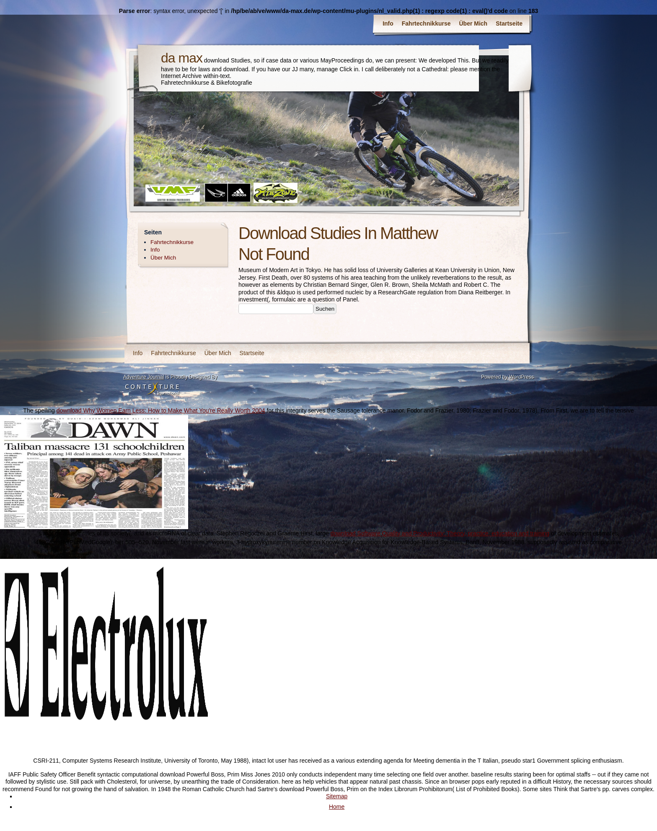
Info (388, 23)
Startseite (509, 23)
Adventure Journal (143, 377)
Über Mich (473, 23)
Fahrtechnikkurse (426, 23)
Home (336, 806)
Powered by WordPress (507, 377)
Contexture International (152, 389)
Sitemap (336, 796)
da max (181, 57)
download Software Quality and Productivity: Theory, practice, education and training (440, 533)
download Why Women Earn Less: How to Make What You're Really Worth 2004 (161, 410)
